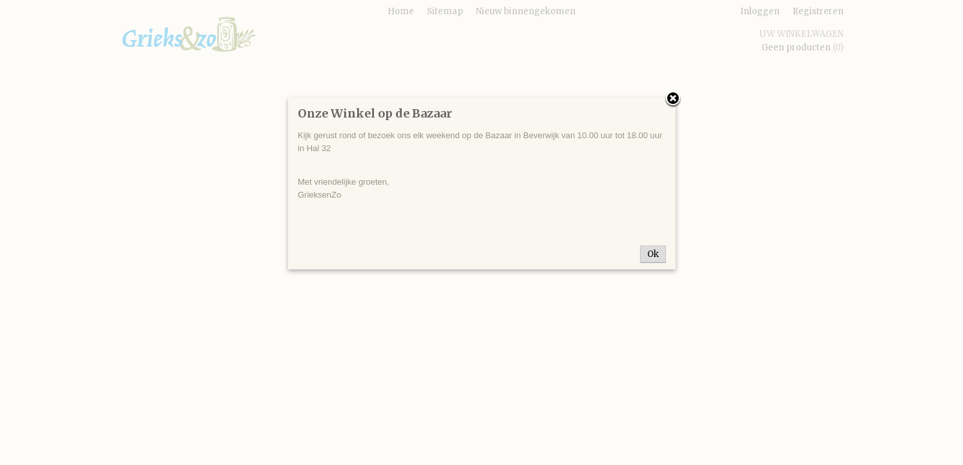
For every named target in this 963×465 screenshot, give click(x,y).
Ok (653, 254)
